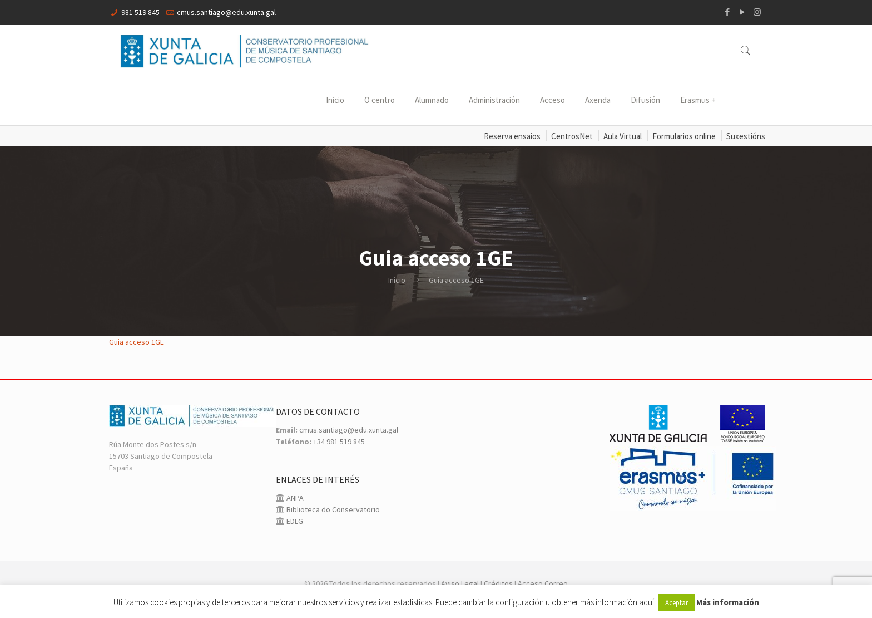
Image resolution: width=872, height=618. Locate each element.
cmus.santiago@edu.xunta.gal (226, 12)
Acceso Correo (543, 583)
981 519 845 (140, 12)
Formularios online (684, 136)
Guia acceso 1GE (136, 342)
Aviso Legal (460, 583)
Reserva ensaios (512, 136)
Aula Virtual (622, 136)
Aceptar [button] (676, 602)
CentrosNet (572, 136)
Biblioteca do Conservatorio (332, 509)
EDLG (294, 521)
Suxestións (745, 136)
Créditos (498, 583)
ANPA (294, 498)
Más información (727, 602)
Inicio (396, 280)
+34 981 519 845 (339, 441)
